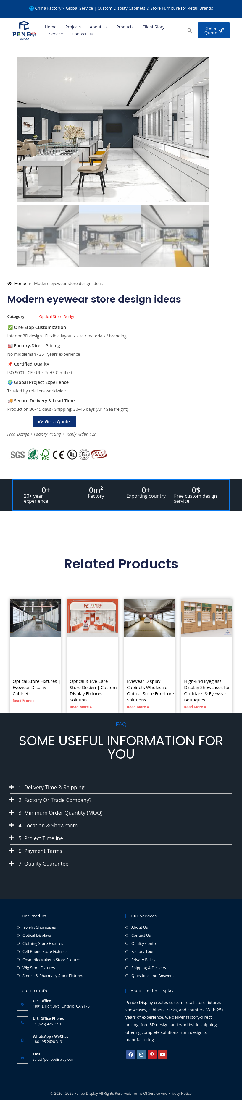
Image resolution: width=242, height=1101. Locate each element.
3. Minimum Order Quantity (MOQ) (62, 813)
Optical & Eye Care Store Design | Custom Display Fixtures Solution (93, 690)
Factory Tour (142, 953)
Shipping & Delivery (148, 969)
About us (98, 27)
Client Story (153, 27)
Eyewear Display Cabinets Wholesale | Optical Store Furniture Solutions (150, 690)
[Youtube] (162, 1056)
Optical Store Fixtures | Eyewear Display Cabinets (37, 687)
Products (124, 27)
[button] (189, 31)
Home (51, 27)
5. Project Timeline (41, 839)
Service (56, 34)
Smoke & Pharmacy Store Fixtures (52, 977)
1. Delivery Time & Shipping (52, 787)
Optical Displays (36, 936)
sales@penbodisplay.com (54, 1060)
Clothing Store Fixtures (42, 944)
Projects (73, 27)
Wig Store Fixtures (38, 969)
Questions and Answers (152, 977)
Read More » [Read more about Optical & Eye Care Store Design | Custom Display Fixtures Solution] (81, 707)
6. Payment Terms (41, 851)
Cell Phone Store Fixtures (44, 953)
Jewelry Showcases (39, 928)
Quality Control (144, 944)
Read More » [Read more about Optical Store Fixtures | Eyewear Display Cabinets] (24, 701)
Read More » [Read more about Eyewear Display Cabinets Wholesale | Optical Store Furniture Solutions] (138, 707)
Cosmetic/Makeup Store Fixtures (51, 960)
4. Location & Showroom (49, 826)
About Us (139, 928)
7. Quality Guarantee (44, 864)
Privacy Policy (143, 960)
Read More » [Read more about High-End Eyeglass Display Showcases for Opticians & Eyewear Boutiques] (195, 707)
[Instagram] (141, 1056)
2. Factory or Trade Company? (56, 800)
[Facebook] (130, 1056)
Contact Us (82, 34)
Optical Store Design (57, 316)
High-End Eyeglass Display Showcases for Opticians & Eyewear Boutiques (207, 690)
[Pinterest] (152, 1056)
